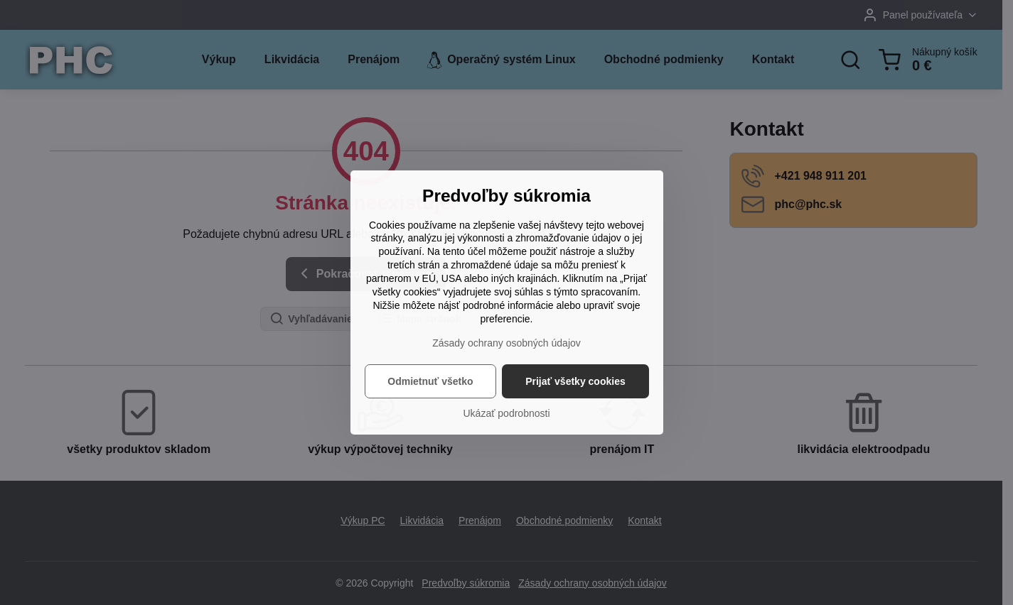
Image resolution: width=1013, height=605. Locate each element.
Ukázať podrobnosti (506, 413)
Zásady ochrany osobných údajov (506, 343)
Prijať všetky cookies (575, 381)
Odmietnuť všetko (430, 381)
